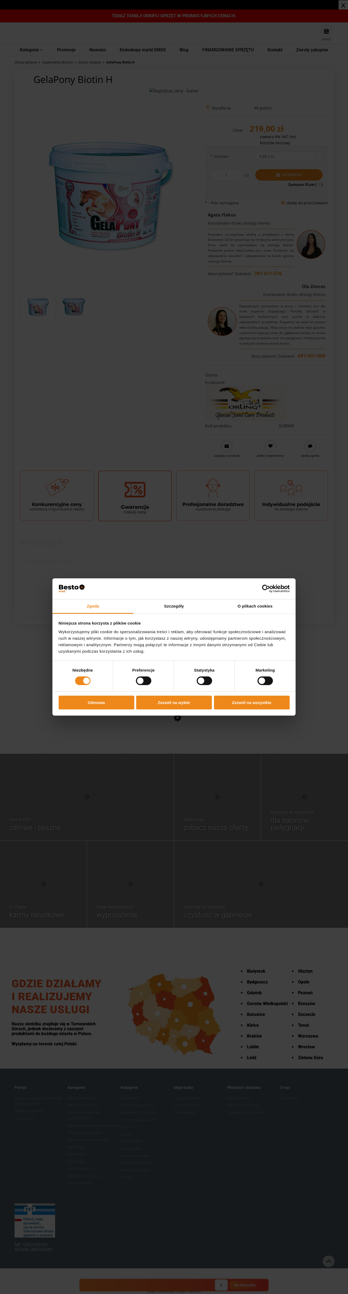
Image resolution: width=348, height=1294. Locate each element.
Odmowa (96, 702)
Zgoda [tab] (93, 606)
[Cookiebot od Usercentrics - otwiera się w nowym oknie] (266, 589)
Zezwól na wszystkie (252, 702)
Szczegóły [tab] (174, 606)
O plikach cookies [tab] (254, 606)
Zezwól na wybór (174, 702)
